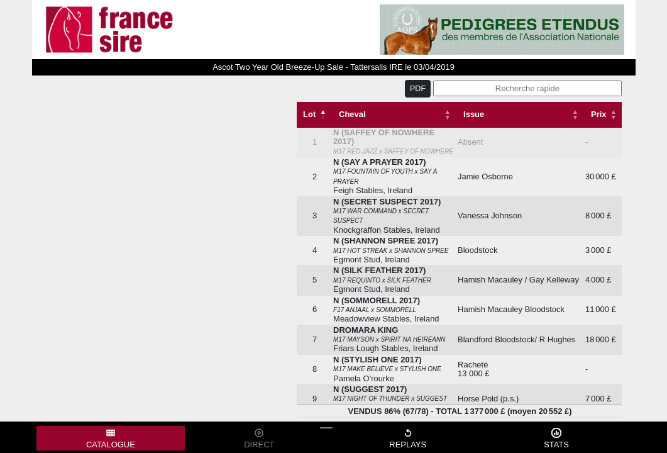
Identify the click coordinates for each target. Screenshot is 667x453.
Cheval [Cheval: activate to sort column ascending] (352, 114)
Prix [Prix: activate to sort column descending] (598, 114)
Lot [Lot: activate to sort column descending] (309, 114)
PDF (418, 88)
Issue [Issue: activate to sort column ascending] (473, 114)
